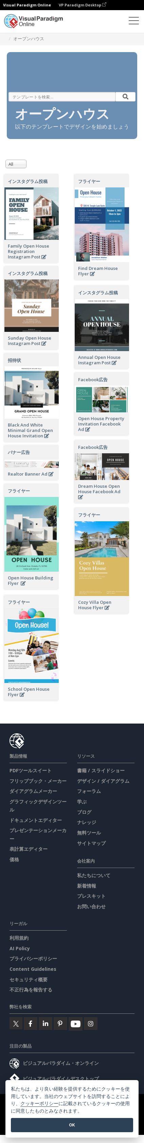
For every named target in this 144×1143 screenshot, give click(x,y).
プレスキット (91, 896)
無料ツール (89, 832)
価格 (14, 859)
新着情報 (86, 886)
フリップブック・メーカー (38, 781)
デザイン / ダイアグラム (103, 781)
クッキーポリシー (39, 1103)
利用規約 (19, 938)
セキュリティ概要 (29, 979)
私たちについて (93, 875)
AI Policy (20, 948)
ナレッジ (86, 822)
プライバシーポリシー (33, 958)
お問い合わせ (91, 906)
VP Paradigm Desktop (82, 4)
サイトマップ (91, 843)
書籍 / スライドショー (101, 770)
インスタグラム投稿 (28, 181)
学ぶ (82, 801)
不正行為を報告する (31, 989)
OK (72, 1124)
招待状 (14, 360)
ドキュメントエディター (36, 820)
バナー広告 (19, 452)
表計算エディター (29, 849)
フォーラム (89, 791)
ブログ (84, 812)
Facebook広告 (93, 379)
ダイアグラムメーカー (33, 791)
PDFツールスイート (31, 770)
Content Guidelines (33, 969)
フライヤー (89, 181)
